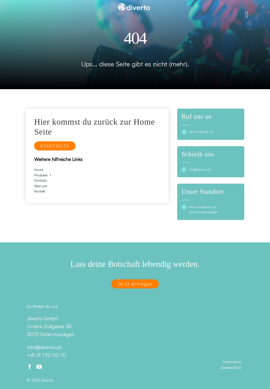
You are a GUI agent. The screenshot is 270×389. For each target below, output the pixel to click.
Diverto (47, 380)
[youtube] (39, 366)
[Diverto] (134, 5)
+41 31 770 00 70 (201, 132)
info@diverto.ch (200, 169)
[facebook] (29, 366)
